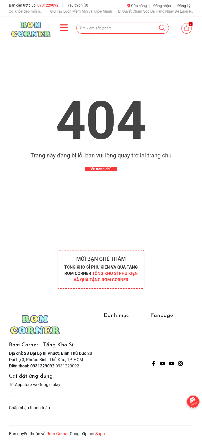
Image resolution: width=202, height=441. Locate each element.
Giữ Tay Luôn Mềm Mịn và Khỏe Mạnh (86, 11)
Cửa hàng (137, 6)
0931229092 (47, 5)
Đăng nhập (162, 6)
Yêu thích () (78, 5)
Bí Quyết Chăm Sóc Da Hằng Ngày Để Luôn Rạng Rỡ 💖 (161, 11)
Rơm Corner (58, 433)
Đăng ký (183, 6)
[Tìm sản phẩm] (123, 28)
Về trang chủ (100, 169)
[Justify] (162, 28)
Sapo (100, 433)
